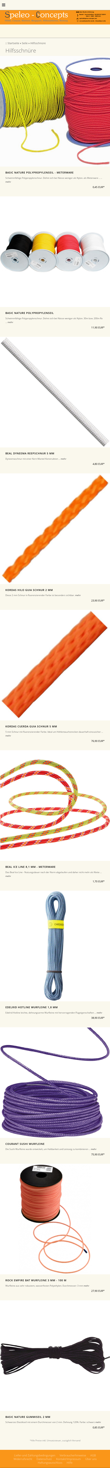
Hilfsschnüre (38, 43)
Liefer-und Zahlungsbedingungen (34, 1455)
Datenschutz (44, 1459)
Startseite (13, 43)
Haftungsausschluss (50, 1462)
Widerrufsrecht (23, 1459)
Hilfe (69, 1462)
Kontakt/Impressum (68, 1459)
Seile (25, 43)
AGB (93, 1455)
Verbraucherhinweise (73, 1455)
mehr (8, 181)
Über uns (91, 1459)
